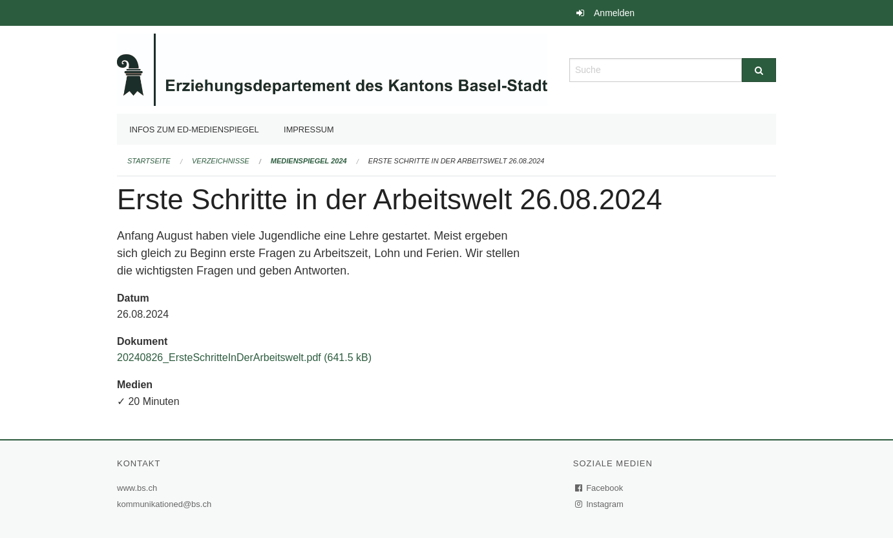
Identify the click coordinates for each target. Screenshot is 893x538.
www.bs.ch (138, 488)
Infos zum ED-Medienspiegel (194, 129)
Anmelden (614, 13)
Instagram (600, 504)
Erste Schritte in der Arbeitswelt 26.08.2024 (456, 161)
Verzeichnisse (220, 161)
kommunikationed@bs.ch (164, 504)
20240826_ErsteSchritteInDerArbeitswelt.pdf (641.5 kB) (244, 357)
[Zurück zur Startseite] (332, 68)
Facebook (599, 488)
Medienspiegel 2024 (309, 161)
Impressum (309, 129)
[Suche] (759, 70)
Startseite (149, 161)
